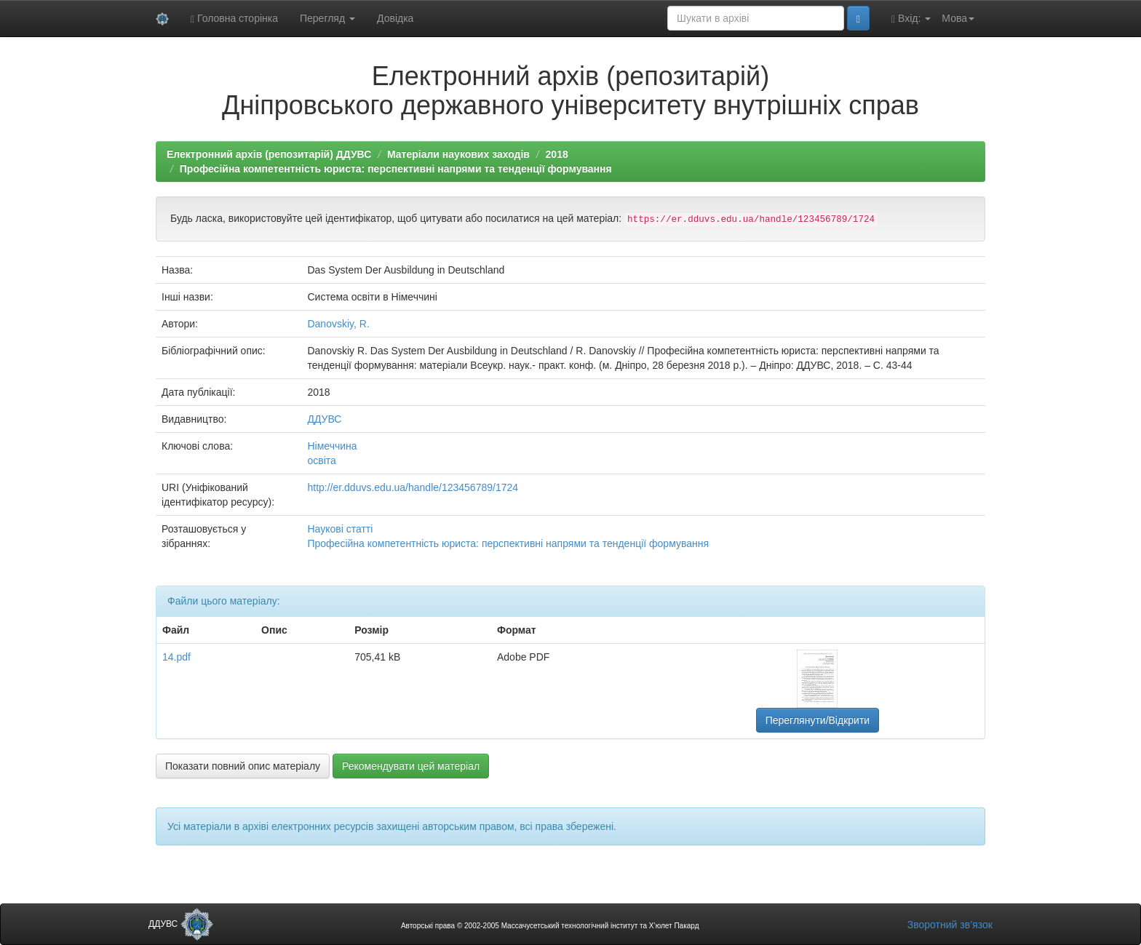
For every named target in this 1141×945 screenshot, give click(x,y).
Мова (958, 18)
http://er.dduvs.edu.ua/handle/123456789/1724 (412, 487)
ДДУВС (324, 419)
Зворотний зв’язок (950, 924)
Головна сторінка (234, 18)
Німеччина (332, 446)
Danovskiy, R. (338, 324)
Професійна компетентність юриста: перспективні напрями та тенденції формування (396, 169)
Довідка (395, 18)
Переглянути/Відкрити (818, 720)
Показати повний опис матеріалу (242, 766)
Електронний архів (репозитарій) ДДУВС (269, 154)
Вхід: (911, 18)
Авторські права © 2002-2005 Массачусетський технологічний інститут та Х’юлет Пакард (550, 926)
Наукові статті (340, 529)
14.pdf (176, 657)
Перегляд (327, 18)
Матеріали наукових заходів (458, 154)
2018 (557, 154)
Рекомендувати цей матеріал (411, 766)
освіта (321, 460)
